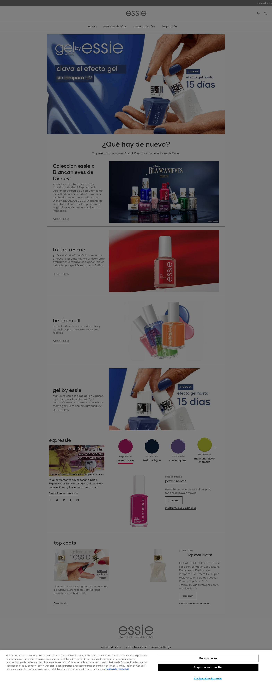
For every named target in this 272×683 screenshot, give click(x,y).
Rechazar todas (208, 658)
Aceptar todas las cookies (208, 667)
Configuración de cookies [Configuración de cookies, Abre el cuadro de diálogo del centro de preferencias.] (208, 678)
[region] (136, 666)
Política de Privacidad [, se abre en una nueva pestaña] (117, 669)
